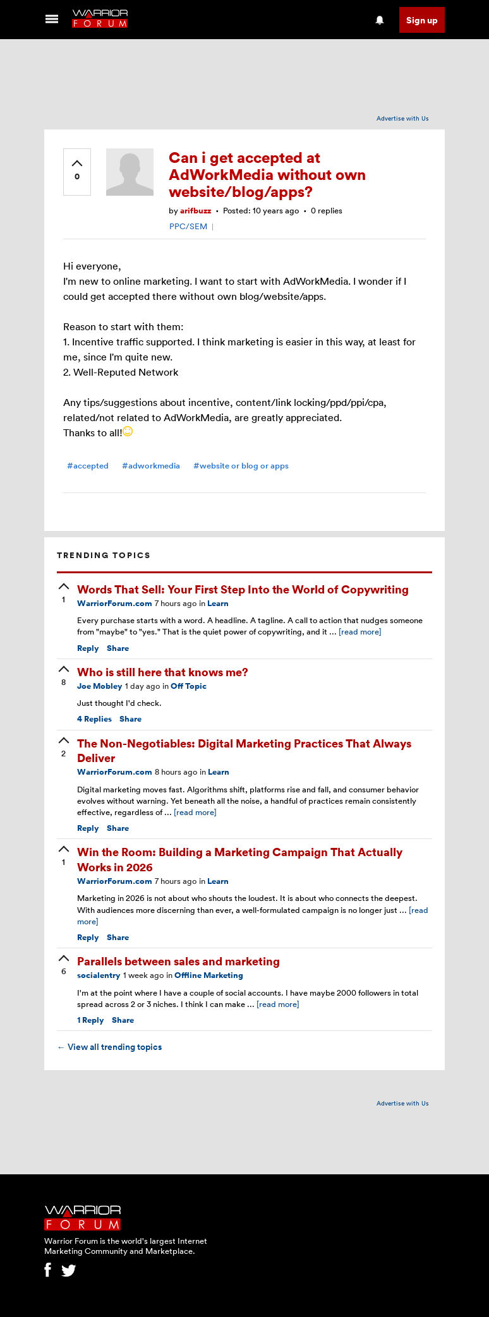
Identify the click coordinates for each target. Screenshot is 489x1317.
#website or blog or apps (241, 465)
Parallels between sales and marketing (178, 960)
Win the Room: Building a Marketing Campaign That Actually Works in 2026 (239, 858)
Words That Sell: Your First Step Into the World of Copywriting (243, 589)
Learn (218, 603)
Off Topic (189, 686)
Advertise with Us (403, 118)
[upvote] (77, 171)
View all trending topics (109, 1046)
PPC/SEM (188, 226)
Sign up (422, 20)
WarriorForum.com (114, 603)
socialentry (99, 975)
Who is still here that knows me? (162, 671)
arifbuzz (195, 211)
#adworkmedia (151, 465)
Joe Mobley (100, 686)
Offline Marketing (208, 975)
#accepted (88, 465)
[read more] (360, 631)
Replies (94, 719)
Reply (88, 648)
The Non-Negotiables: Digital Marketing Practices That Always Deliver (244, 750)
